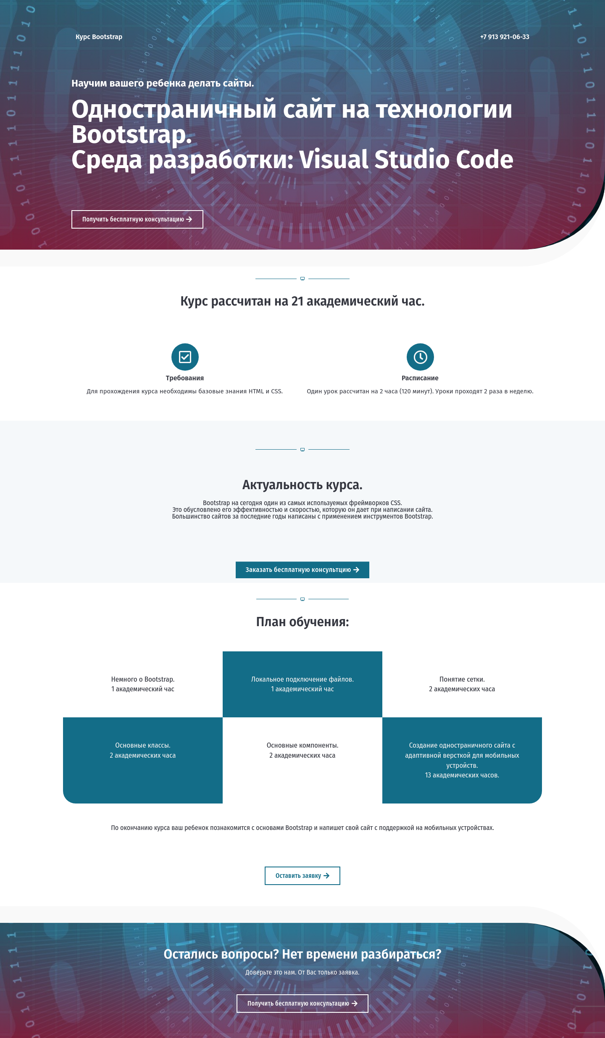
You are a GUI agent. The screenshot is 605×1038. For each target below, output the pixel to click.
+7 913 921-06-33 (504, 37)
